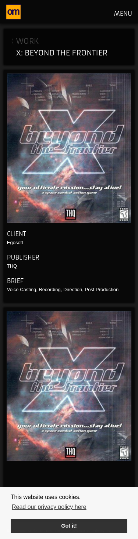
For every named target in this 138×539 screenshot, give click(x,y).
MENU (123, 13)
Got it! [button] (69, 526)
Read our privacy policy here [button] (49, 507)
